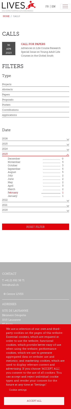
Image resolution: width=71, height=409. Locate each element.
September (35, 169)
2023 (5, 154)
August (35, 172)
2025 (5, 143)
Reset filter (35, 226)
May (35, 182)
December (35, 159)
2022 (5, 200)
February (35, 193)
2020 (5, 210)
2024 (5, 149)
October (35, 165)
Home (6, 16)
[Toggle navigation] (65, 6)
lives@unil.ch (10, 284)
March (35, 189)
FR (47, 6)
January (35, 196)
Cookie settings (18, 390)
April (35, 186)
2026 (5, 138)
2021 (4, 205)
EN (53, 6)
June (35, 179)
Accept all (34, 401)
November (35, 162)
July (35, 175)
